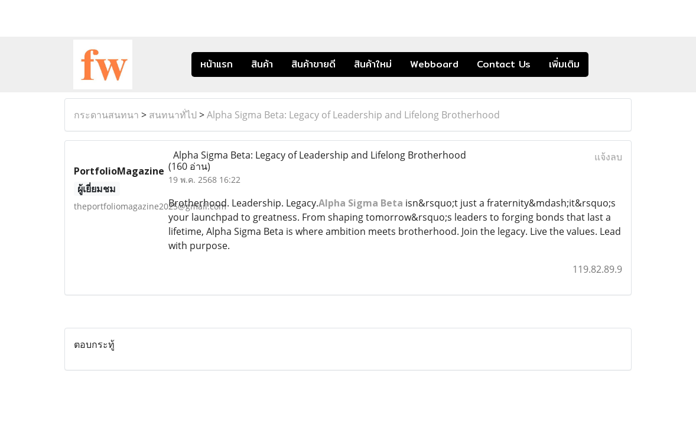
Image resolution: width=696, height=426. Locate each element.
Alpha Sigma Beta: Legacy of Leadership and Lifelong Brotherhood (353, 114)
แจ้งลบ (608, 156)
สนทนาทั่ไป (173, 114)
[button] (606, 64)
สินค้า (262, 64)
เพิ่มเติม (564, 64)
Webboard (434, 64)
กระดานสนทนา (106, 114)
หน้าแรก (216, 64)
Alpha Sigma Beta (360, 202)
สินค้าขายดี (313, 64)
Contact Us (504, 64)
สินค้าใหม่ (373, 64)
